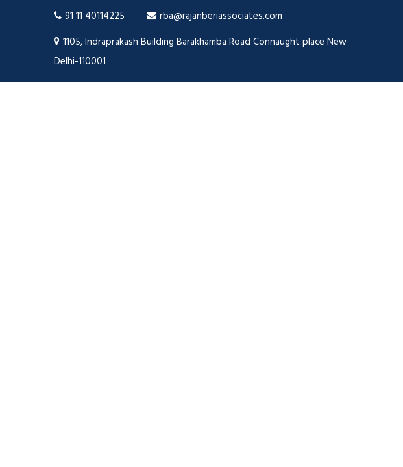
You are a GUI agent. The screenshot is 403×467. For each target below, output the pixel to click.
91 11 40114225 (89, 16)
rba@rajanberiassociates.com (214, 16)
